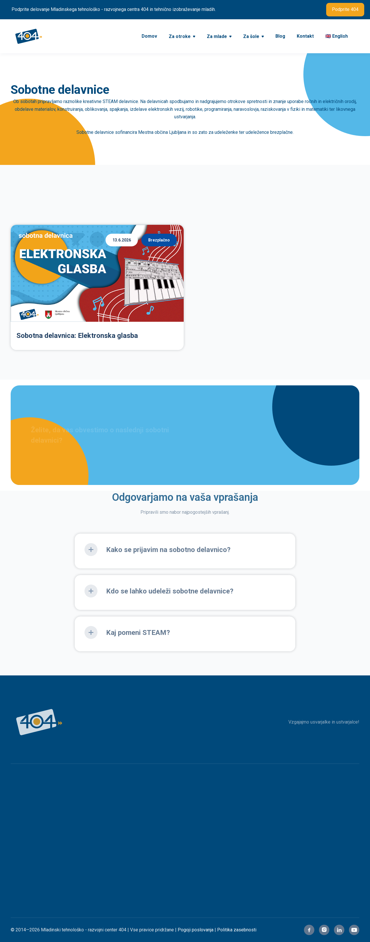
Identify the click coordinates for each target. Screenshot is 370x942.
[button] (182, 37)
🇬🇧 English (336, 36)
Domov (149, 36)
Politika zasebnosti (236, 930)
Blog (280, 36)
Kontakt (305, 36)
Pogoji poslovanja (195, 930)
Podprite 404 (345, 9)
